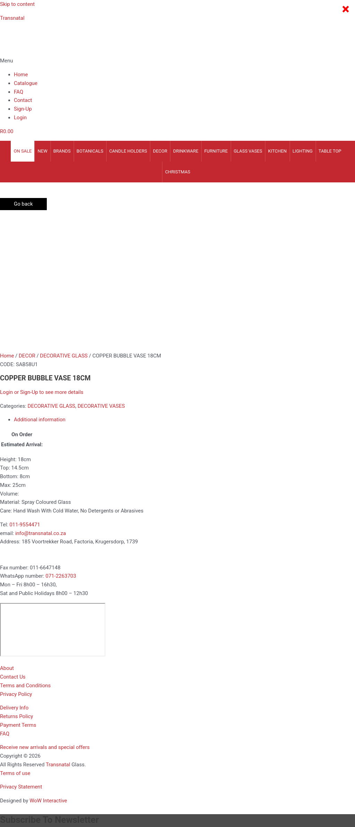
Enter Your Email (19, 734)
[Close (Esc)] (101, 785)
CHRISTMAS (177, 171)
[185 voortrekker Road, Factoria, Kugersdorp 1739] (52, 497)
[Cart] (7, 131)
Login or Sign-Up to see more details (42, 259)
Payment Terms (18, 592)
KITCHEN (277, 151)
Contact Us (13, 544)
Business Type (18, 753)
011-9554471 (24, 392)
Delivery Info (14, 575)
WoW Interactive (48, 668)
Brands (62, 151)
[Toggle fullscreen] (43, 785)
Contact (23, 100)
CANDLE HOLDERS (128, 151)
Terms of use (15, 640)
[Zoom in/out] (14, 785)
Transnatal (12, 18)
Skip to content (17, 4)
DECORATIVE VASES (101, 273)
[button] (177, 61)
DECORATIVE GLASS (63, 223)
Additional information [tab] (40, 287)
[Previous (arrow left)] (14, 794)
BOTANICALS (90, 151)
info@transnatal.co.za (40, 400)
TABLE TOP (330, 151)
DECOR (160, 151)
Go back (23, 204)
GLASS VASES (248, 151)
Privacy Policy (16, 561)
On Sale (23, 151)
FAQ (18, 92)
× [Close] (345, 9)
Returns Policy (16, 583)
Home (21, 74)
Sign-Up (23, 109)
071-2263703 (60, 443)
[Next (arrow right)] (43, 794)
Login (20, 117)
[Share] (72, 785)
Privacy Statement (21, 654)
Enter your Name (19, 715)
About (7, 535)
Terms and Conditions (25, 553)
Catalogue (25, 83)
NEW (42, 151)
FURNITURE (216, 151)
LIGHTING (303, 151)
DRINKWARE (185, 151)
